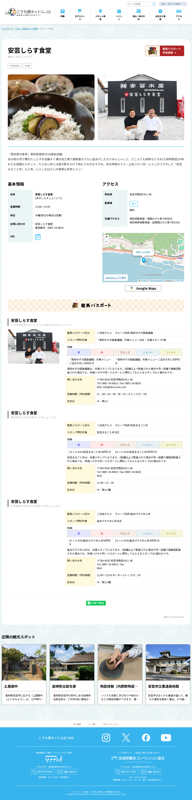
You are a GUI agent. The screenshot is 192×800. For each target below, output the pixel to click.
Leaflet (143, 281)
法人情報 (77, 724)
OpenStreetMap (156, 281)
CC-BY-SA (179, 281)
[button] (144, 260)
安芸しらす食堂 (143, 252)
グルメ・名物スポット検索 (26, 28)
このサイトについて (110, 724)
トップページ (7, 28)
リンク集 (91, 724)
